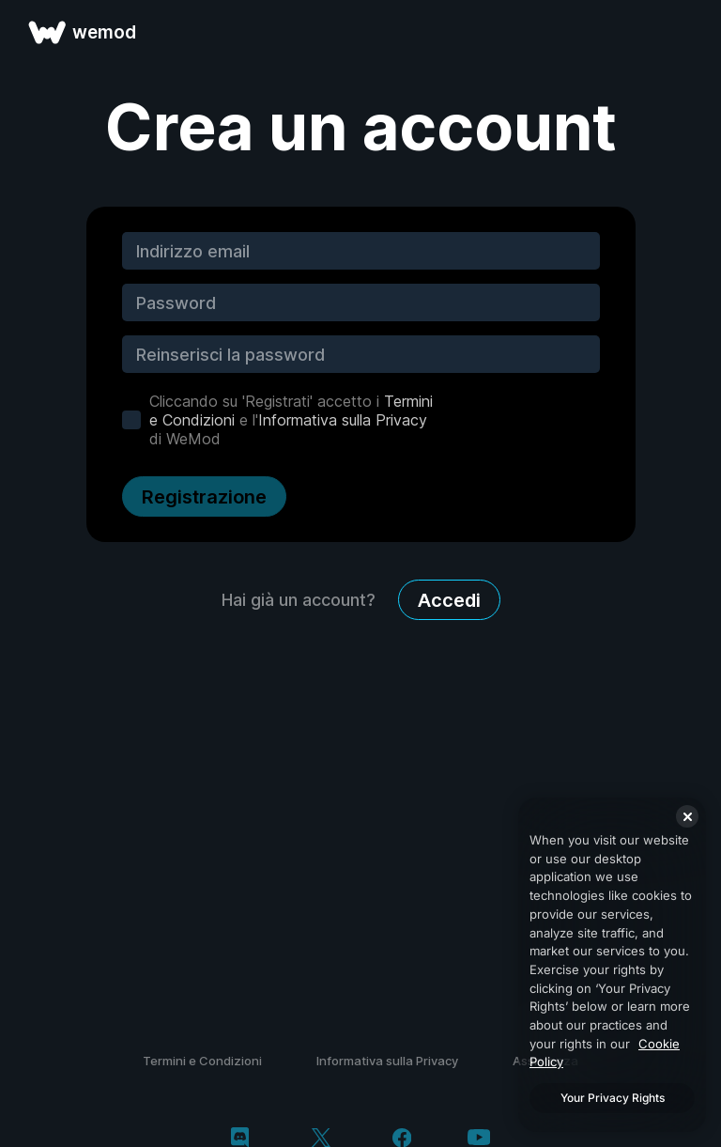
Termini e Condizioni (202, 1060)
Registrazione (204, 497)
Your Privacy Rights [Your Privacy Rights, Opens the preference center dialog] (612, 1098)
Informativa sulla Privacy (342, 420)
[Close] (687, 816)
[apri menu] (685, 32)
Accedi (449, 600)
